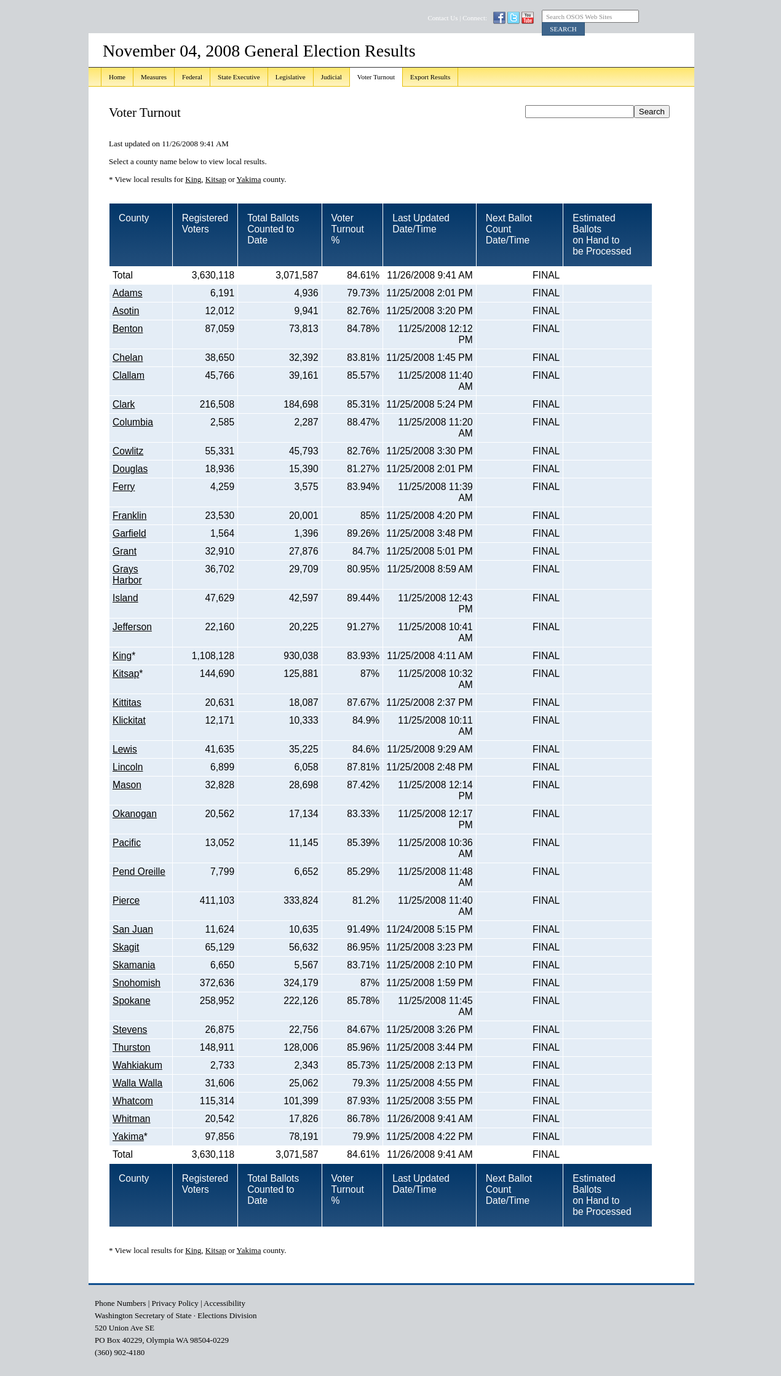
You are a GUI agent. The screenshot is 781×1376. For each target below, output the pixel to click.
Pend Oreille (139, 871)
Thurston (132, 1047)
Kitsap (215, 179)
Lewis (125, 749)
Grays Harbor (127, 574)
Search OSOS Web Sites (579, 16)
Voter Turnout (376, 77)
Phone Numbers (120, 1303)
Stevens (130, 1029)
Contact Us (442, 18)
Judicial (331, 77)
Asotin (126, 311)
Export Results (430, 77)
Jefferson (132, 627)
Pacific (127, 842)
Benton (128, 328)
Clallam (129, 375)
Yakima (249, 179)
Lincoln (128, 767)
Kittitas (127, 702)
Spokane (132, 1000)
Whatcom (133, 1101)
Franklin (129, 515)
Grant (125, 551)
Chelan (128, 357)
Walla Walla (137, 1083)
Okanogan (135, 814)
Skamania (134, 965)
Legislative (291, 77)
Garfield (129, 533)
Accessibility (224, 1303)
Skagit (126, 947)
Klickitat (129, 720)
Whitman (132, 1118)
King (193, 179)
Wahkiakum (137, 1065)
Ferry (124, 486)
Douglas (130, 469)
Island (125, 598)
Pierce (126, 900)
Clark (124, 404)
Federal (192, 77)
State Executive (239, 77)
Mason (127, 785)
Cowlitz (128, 451)
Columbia (133, 422)
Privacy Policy (175, 1303)
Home (117, 77)
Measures (154, 77)
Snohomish (137, 983)
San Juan (133, 929)
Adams (128, 293)
